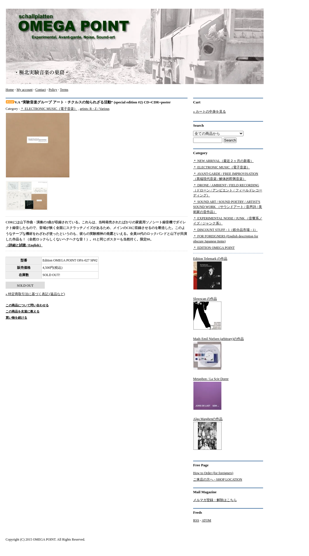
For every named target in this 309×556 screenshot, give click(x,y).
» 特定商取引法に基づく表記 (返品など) (35, 294)
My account (24, 90)
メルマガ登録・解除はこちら (215, 500)
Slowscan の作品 (207, 313)
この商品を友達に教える (22, 311)
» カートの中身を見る (209, 111)
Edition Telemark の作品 (210, 273)
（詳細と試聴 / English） (24, 245)
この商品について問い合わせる (27, 305)
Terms (64, 90)
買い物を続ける (16, 317)
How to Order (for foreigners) (213, 473)
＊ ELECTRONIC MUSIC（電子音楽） (48, 109)
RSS (196, 520)
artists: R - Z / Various (94, 109)
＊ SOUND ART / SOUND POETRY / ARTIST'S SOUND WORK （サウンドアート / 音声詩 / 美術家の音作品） (227, 207)
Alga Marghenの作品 (208, 433)
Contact (40, 90)
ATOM (206, 520)
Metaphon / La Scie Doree (211, 393)
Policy (53, 90)
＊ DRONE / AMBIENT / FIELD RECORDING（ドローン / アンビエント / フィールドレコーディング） (227, 190)
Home (10, 90)
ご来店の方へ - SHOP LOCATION (217, 479)
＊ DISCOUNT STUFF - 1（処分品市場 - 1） (225, 230)
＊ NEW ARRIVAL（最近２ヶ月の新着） (223, 161)
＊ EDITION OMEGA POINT (214, 248)
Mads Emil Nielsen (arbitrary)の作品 (218, 353)
